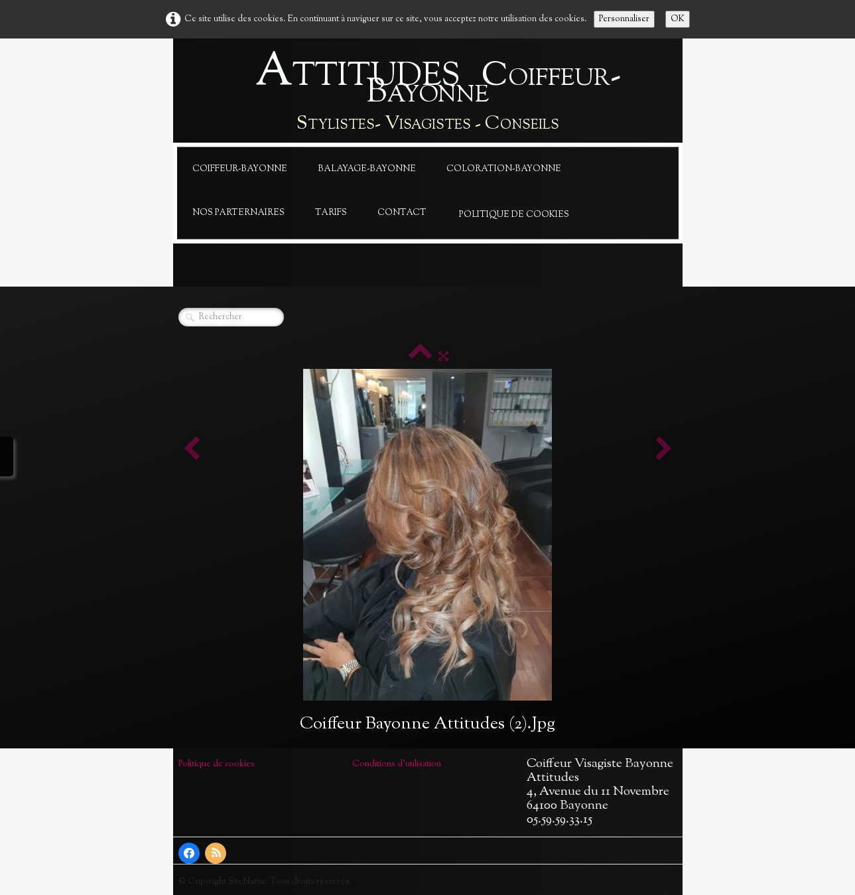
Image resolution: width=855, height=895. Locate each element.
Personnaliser (624, 19)
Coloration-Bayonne (503, 169)
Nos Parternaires (238, 213)
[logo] (428, 93)
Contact (402, 213)
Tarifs (331, 213)
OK (678, 19)
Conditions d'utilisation (396, 764)
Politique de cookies (514, 215)
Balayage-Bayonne (367, 169)
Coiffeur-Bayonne (239, 169)
